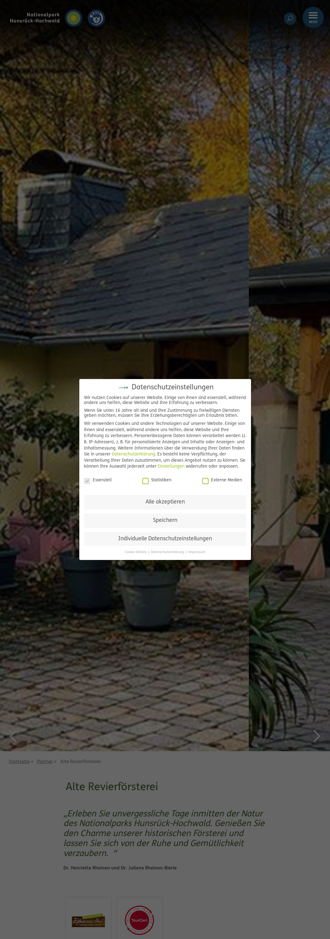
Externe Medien (222, 480)
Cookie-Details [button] (136, 552)
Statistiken (156, 480)
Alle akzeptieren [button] (165, 502)
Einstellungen (171, 466)
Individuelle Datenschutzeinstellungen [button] (165, 539)
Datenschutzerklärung (133, 454)
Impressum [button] (196, 552)
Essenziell (98, 480)
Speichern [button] (165, 520)
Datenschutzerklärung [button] (168, 552)
